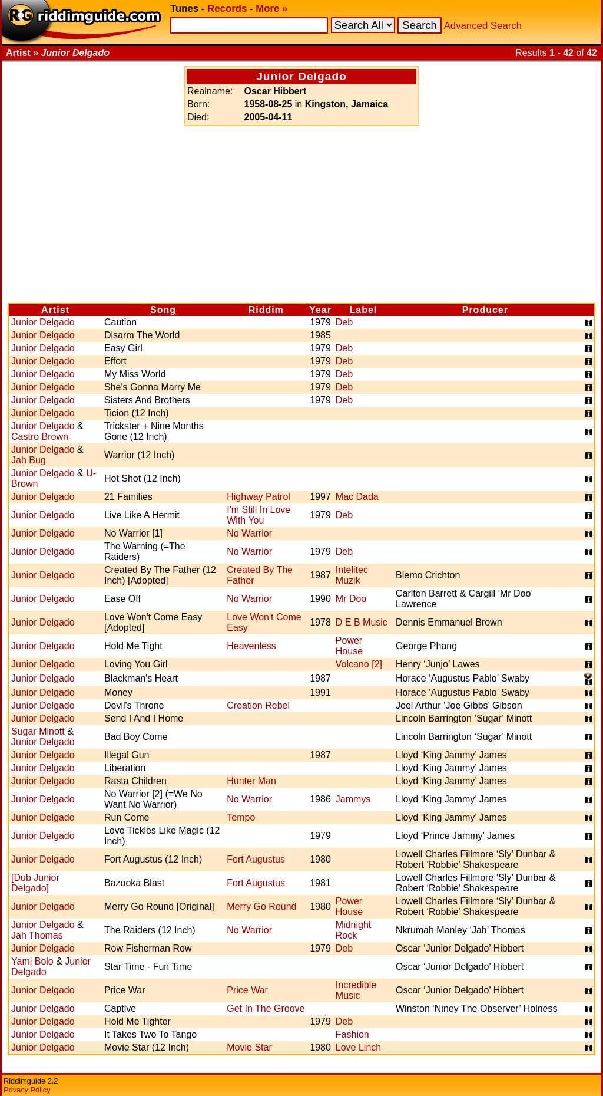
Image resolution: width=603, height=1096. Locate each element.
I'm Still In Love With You (258, 515)
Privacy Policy (27, 1089)
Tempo (241, 817)
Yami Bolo (32, 961)
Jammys (353, 799)
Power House (349, 646)
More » (271, 8)
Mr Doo (351, 599)
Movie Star (249, 1047)
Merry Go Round (261, 906)
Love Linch (358, 1047)
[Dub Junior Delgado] (35, 883)
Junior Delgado (43, 322)
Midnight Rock (353, 930)
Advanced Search (483, 25)
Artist (55, 310)
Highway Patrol (258, 497)
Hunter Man (251, 781)
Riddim (266, 310)
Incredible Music (356, 990)
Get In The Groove (265, 1008)
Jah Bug (28, 460)
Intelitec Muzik (352, 575)
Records (227, 8)
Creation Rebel (258, 705)
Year (320, 310)
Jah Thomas (37, 935)
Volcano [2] (359, 664)
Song (163, 310)
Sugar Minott (38, 731)
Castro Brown (39, 437)
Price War (247, 990)
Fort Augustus (256, 859)
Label (363, 310)
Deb (344, 322)
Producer (485, 310)
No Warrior (249, 533)
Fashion (352, 1034)
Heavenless (251, 646)
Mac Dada (357, 497)
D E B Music (361, 622)
